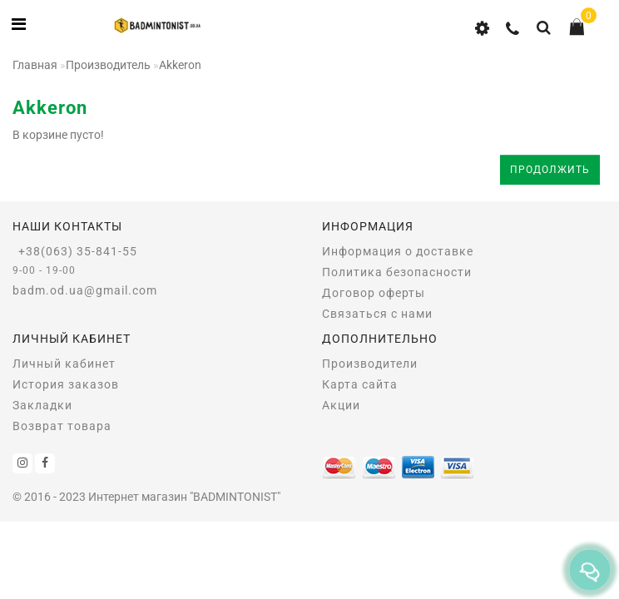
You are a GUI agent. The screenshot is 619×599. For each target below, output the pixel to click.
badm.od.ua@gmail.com (84, 290)
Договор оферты (373, 293)
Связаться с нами (377, 313)
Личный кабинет (64, 363)
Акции (341, 405)
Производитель (108, 65)
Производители (370, 363)
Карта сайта (360, 384)
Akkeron (180, 65)
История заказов (65, 384)
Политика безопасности (397, 272)
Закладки (42, 405)
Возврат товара (61, 426)
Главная (34, 65)
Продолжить (550, 170)
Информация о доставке (397, 251)
